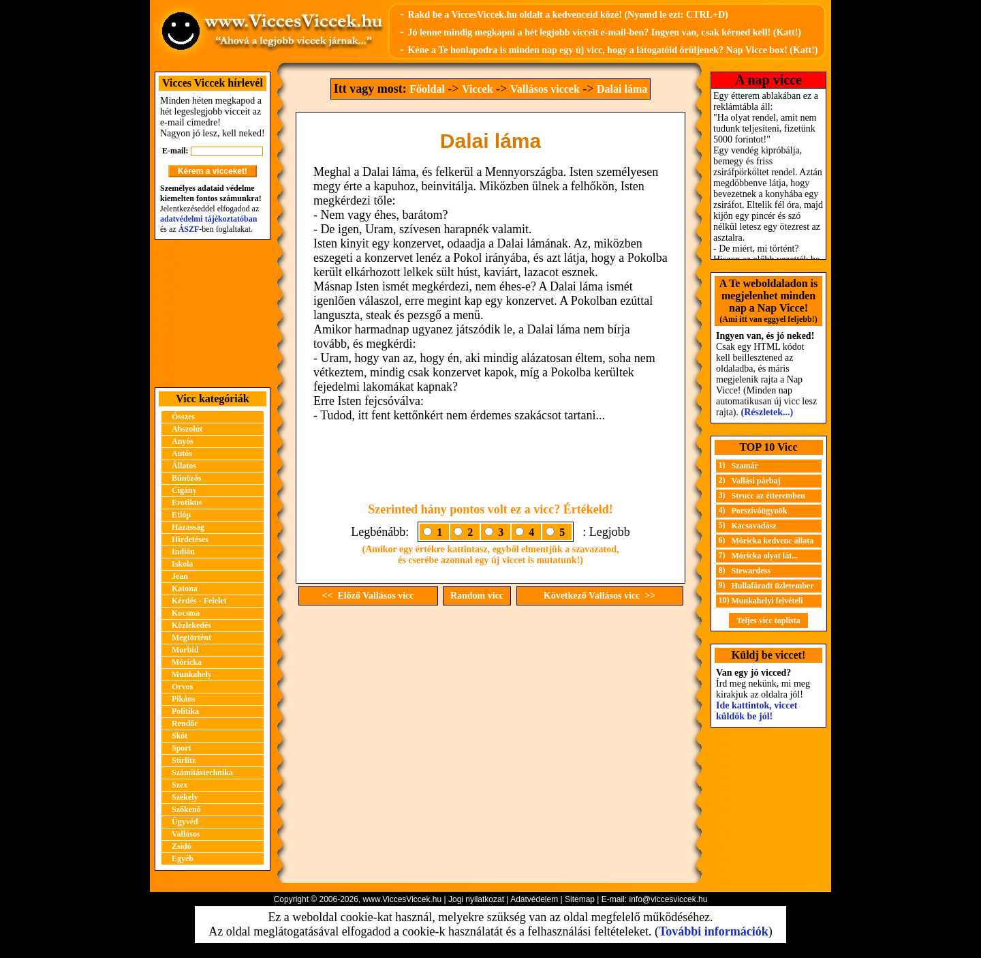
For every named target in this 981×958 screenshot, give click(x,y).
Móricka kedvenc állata (773, 540)
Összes (183, 416)
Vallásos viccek (545, 89)
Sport (181, 748)
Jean (180, 576)
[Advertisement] (212, 313)
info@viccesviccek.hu (668, 899)
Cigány (184, 490)
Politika (185, 711)
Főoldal (427, 89)
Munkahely (192, 674)
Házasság (188, 527)
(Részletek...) (767, 412)
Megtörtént (191, 637)
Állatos (184, 465)
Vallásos (186, 834)
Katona (185, 588)
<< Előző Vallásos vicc (368, 595)
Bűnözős (186, 478)
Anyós (182, 441)
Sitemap (580, 899)
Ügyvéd (185, 821)
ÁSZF (189, 229)
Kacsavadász (754, 525)
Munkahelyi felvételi (767, 600)
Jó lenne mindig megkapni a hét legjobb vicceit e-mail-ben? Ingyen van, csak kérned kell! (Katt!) (604, 32)
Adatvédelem (534, 899)
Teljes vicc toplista (768, 620)
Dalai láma (622, 89)
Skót (179, 735)
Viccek (477, 89)
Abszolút (187, 429)
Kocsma (186, 613)
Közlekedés (191, 625)
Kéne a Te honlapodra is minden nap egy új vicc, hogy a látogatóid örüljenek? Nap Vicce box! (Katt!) (612, 50)
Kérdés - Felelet (199, 600)
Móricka (187, 662)
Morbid (185, 650)
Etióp (181, 515)
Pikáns (184, 699)
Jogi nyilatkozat (476, 899)
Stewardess (751, 570)
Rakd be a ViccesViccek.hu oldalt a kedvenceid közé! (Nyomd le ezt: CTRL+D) (567, 15)
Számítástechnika (202, 772)
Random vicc (476, 595)
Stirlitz (184, 760)
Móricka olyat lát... (765, 555)
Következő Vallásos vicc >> (600, 595)
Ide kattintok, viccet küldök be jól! (756, 710)
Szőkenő (186, 809)
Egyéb (182, 858)
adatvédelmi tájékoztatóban (208, 219)
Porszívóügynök (760, 510)
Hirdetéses (190, 539)
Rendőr (185, 723)
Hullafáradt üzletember (773, 585)
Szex (179, 785)
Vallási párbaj (756, 480)
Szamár (745, 465)
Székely (185, 797)
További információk (713, 931)
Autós (182, 453)
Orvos (182, 686)
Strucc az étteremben (768, 495)
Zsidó (181, 846)
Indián (183, 551)
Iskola (182, 564)
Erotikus (187, 502)
